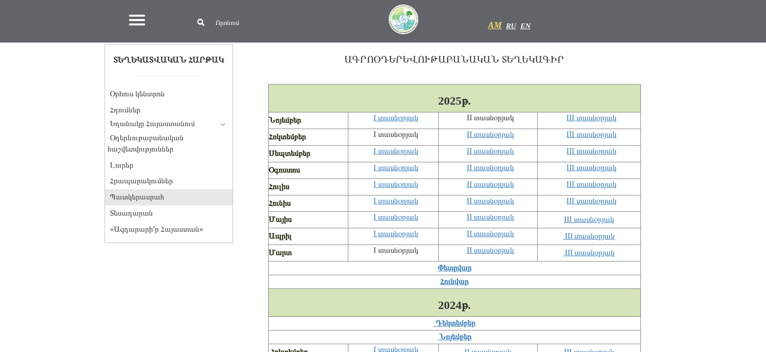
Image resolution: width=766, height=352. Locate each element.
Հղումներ (125, 110)
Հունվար (454, 281)
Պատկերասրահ (137, 197)
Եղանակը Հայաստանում (152, 123)
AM (495, 25)
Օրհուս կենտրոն (137, 93)
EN (525, 26)
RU (511, 26)
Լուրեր (121, 165)
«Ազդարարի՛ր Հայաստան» (156, 229)
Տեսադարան (131, 213)
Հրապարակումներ (141, 180)
